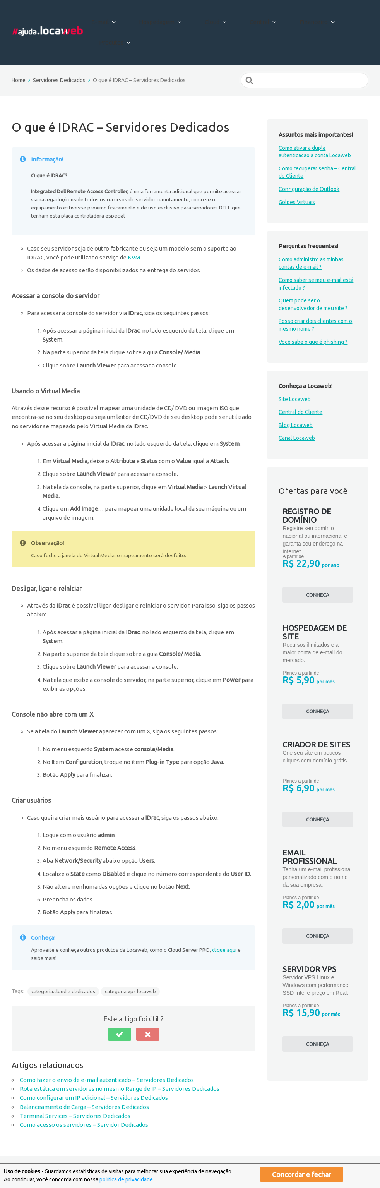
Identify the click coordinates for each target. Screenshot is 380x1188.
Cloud (210, 18)
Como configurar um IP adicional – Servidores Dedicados (94, 1070)
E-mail (114, 18)
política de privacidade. (126, 1179)
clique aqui (224, 923)
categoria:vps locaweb (130, 964)
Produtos (345, 18)
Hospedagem (163, 18)
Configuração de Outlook (309, 162)
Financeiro (296, 18)
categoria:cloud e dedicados (63, 964)
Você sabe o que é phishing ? (313, 314)
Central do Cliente (300, 385)
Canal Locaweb (297, 411)
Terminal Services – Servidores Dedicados (75, 1088)
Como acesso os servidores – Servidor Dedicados (84, 1097)
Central (250, 18)
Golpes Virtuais (297, 175)
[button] (119, 1007)
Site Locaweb (295, 372)
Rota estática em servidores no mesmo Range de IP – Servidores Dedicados (119, 1061)
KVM (134, 230)
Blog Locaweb (296, 398)
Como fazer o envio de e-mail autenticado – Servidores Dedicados (107, 1052)
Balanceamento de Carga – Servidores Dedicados (84, 1079)
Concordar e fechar (301, 1174)
